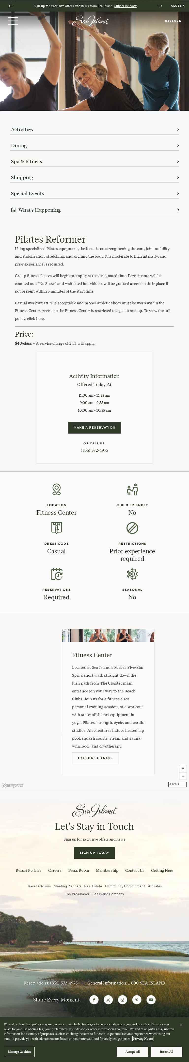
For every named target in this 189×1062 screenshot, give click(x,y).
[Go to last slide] (11, 6)
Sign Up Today (94, 853)
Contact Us (134, 870)
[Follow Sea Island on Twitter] (108, 999)
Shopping (22, 177)
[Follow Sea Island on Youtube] (151, 999)
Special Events (27, 193)
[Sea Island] (90, 20)
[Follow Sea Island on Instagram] (122, 999)
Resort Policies (28, 870)
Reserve (173, 21)
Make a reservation (94, 428)
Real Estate (93, 886)
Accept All (133, 1052)
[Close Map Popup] (149, 634)
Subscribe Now (125, 6)
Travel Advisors (39, 886)
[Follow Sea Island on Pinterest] (137, 999)
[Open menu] (12, 21)
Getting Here (162, 870)
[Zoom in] (183, 768)
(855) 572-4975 (94, 450)
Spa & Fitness (26, 161)
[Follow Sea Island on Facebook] (94, 999)
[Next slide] (160, 6)
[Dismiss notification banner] (178, 6)
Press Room (78, 870)
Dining (19, 145)
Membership (107, 870)
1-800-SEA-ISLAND (146, 983)
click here (35, 318)
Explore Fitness (95, 758)
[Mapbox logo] (12, 785)
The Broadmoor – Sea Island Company (94, 894)
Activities (22, 129)
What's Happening (36, 209)
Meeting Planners (67, 886)
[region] (94, 1039)
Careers (55, 870)
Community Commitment (125, 886)
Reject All (166, 1052)
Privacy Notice (143, 1039)
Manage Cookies (19, 1052)
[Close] (181, 1024)
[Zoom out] (183, 776)
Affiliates (155, 886)
